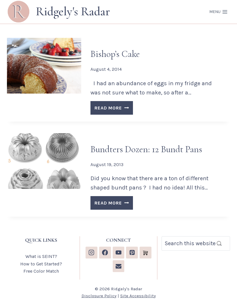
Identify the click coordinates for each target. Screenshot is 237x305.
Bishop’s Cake (115, 53)
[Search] (196, 243)
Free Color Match (41, 271)
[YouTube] (119, 252)
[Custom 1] (145, 252)
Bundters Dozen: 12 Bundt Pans (146, 149)
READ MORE (114, 109)
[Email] (119, 266)
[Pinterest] (132, 252)
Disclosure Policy (99, 295)
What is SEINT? (41, 256)
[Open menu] (218, 12)
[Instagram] (91, 252)
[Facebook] (105, 252)
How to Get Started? (41, 264)
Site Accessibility (138, 295)
